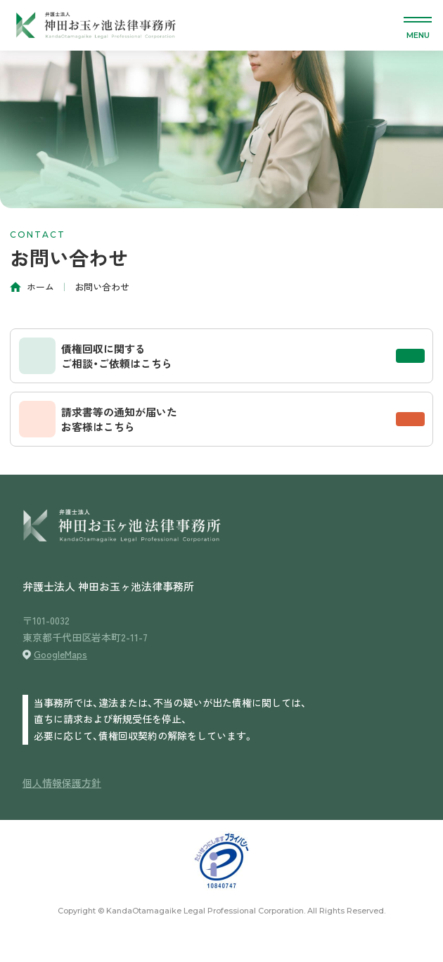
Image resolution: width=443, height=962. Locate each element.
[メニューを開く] (417, 25)
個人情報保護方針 (62, 783)
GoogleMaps (60, 654)
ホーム (40, 286)
